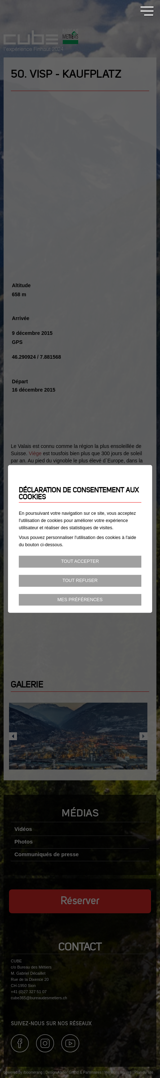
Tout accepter (80, 561)
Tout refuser (80, 580)
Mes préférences (79, 599)
